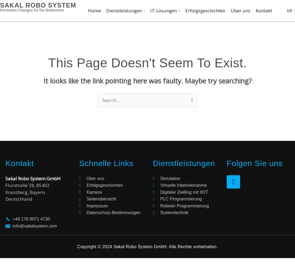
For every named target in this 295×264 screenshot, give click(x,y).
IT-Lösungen (165, 11)
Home (94, 11)
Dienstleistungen (125, 11)
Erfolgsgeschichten (205, 11)
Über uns (240, 11)
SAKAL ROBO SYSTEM (38, 5)
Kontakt (264, 11)
